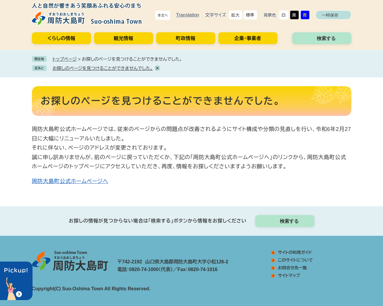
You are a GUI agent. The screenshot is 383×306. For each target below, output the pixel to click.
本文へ (162, 15)
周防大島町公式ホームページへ (70, 181)
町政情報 (185, 38)
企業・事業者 (247, 38)
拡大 (235, 15)
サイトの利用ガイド (295, 252)
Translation (187, 14)
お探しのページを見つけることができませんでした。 (103, 68)
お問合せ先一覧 (292, 267)
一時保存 (330, 15)
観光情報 (123, 38)
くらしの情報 (61, 38)
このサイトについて (295, 260)
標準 (250, 15)
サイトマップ (289, 275)
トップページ (65, 59)
